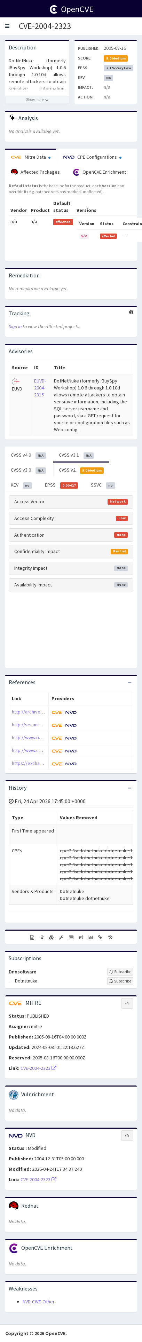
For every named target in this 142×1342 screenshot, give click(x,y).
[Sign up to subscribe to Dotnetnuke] (120, 981)
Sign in (15, 326)
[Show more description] (37, 100)
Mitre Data (30, 157)
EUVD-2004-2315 (40, 388)
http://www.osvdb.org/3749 (41, 737)
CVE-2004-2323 (45, 26)
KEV (21, 485)
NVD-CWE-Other (39, 1301)
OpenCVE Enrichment (99, 172)
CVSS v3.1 (76, 455)
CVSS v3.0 (28, 470)
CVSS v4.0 (28, 455)
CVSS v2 (81, 470)
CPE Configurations (92, 157)
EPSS (61, 485)
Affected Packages (35, 172)
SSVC (103, 485)
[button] (7, 26)
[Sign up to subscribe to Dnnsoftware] (120, 972)
